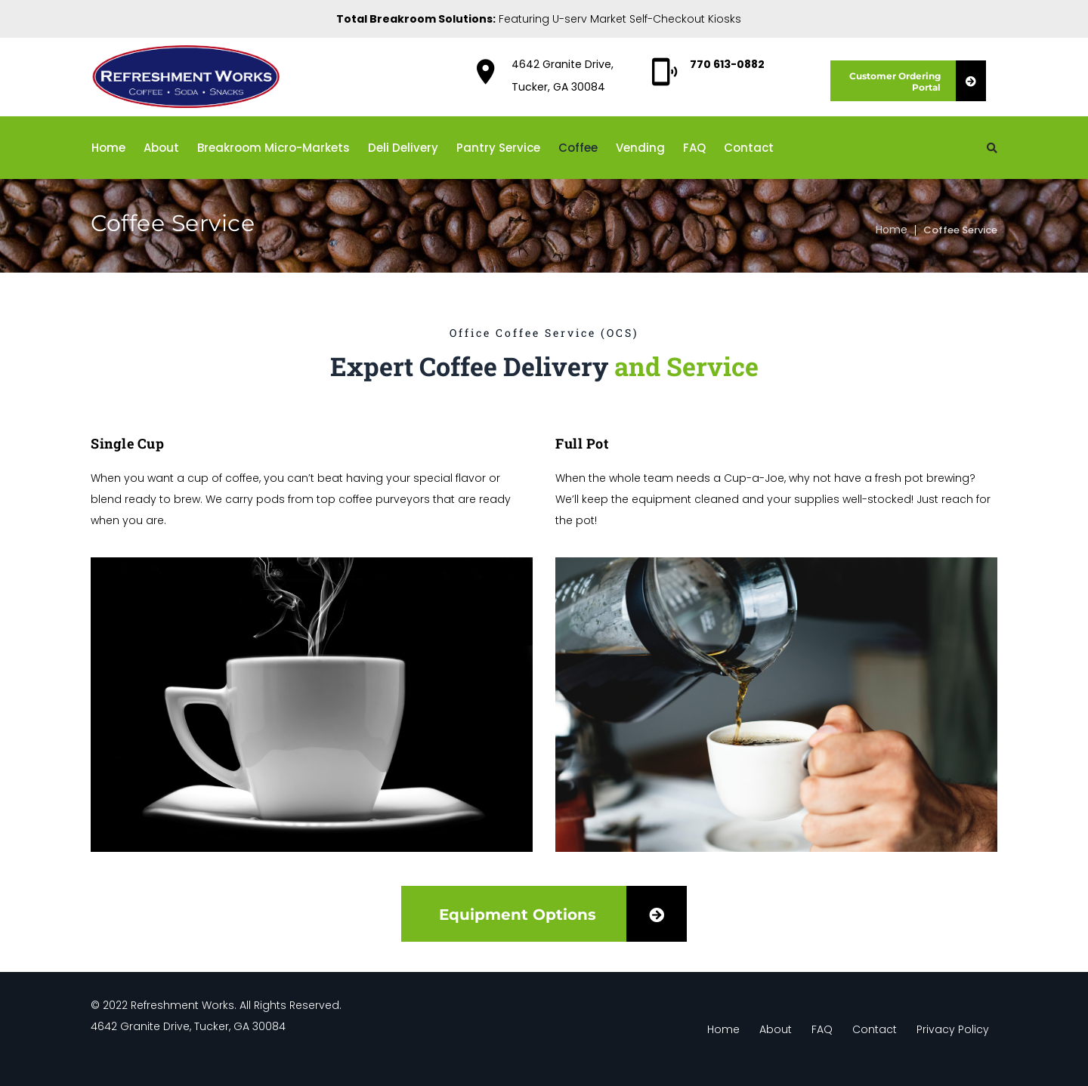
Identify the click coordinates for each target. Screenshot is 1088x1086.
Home (891, 229)
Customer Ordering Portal (917, 80)
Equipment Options (563, 914)
